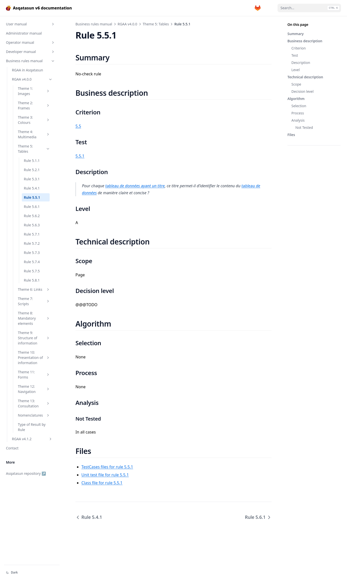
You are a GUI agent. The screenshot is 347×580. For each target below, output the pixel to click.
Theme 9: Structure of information (34, 337)
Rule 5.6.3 (32, 225)
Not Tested (304, 127)
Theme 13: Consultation (34, 403)
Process (297, 113)
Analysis (298, 120)
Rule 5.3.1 (32, 179)
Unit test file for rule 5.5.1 (105, 475)
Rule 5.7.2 (32, 243)
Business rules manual (30, 60)
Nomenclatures (34, 415)
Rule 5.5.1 (32, 197)
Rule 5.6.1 (32, 206)
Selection (298, 105)
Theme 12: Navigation (34, 389)
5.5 (78, 126)
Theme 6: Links (34, 289)
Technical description (305, 77)
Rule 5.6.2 (32, 215)
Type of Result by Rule (31, 427)
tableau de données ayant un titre (135, 186)
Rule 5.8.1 (32, 280)
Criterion (298, 48)
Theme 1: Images (34, 91)
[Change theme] (32, 572)
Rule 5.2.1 (32, 169)
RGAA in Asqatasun (27, 70)
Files (291, 134)
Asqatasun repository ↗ (26, 473)
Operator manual (30, 42)
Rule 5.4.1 (32, 188)
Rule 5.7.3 (32, 252)
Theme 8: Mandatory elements (34, 318)
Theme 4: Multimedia (34, 134)
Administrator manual (24, 33)
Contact (12, 448)
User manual (30, 24)
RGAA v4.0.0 (32, 79)
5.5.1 (79, 156)
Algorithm (296, 98)
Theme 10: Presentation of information (34, 357)
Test (294, 55)
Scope (296, 84)
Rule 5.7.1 (32, 234)
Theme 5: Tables (34, 149)
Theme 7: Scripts (34, 301)
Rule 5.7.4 (32, 261)
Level (295, 69)
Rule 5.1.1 (32, 160)
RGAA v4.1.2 (32, 438)
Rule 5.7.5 (32, 271)
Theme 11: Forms (34, 375)
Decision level (302, 91)
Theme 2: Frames (34, 105)
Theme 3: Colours (34, 120)
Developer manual (30, 51)
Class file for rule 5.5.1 (101, 482)
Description (300, 62)
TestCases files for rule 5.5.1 (107, 467)
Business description (304, 41)
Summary (295, 33)
